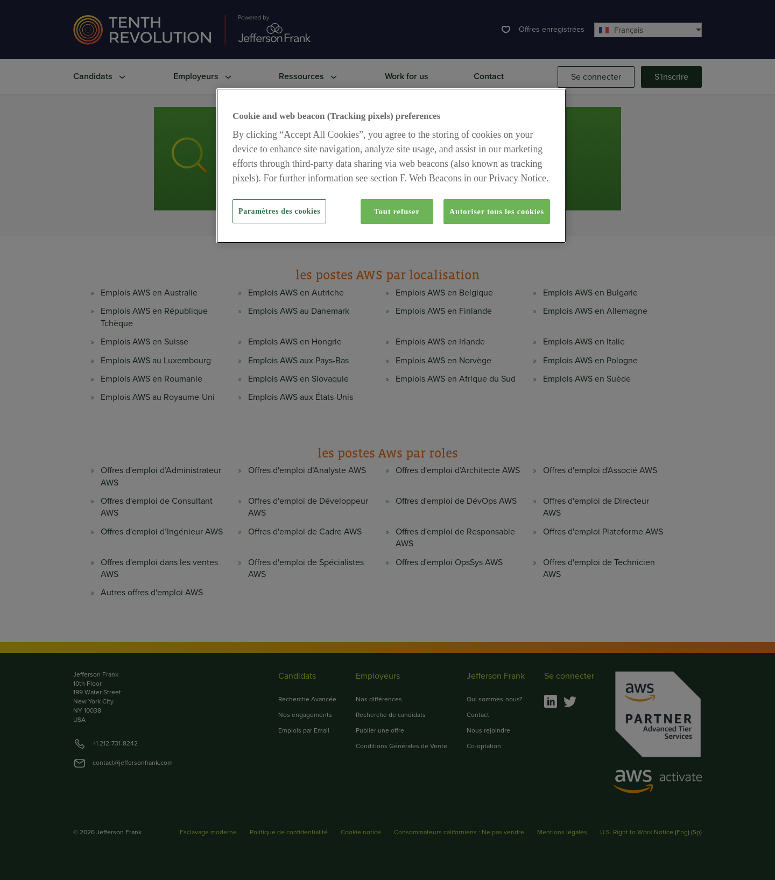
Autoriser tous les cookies (496, 211)
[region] (391, 165)
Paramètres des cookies (279, 211)
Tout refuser (397, 211)
